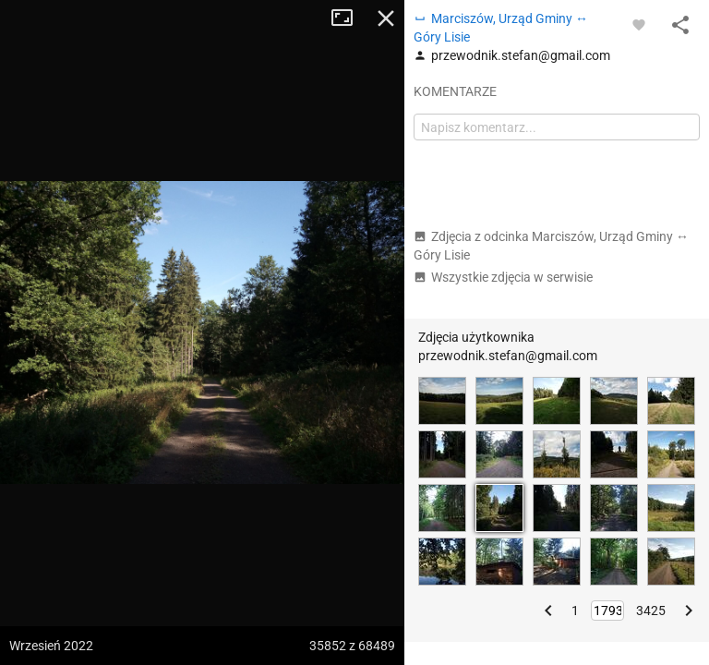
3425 (651, 610)
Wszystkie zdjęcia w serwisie (503, 277)
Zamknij (385, 18)
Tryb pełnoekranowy (348, 18)
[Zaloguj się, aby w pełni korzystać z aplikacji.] (639, 24)
